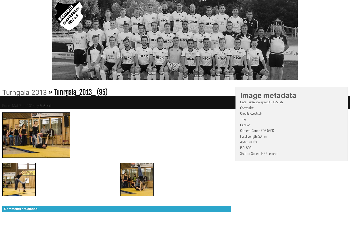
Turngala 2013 (24, 92)
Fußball (46, 105)
